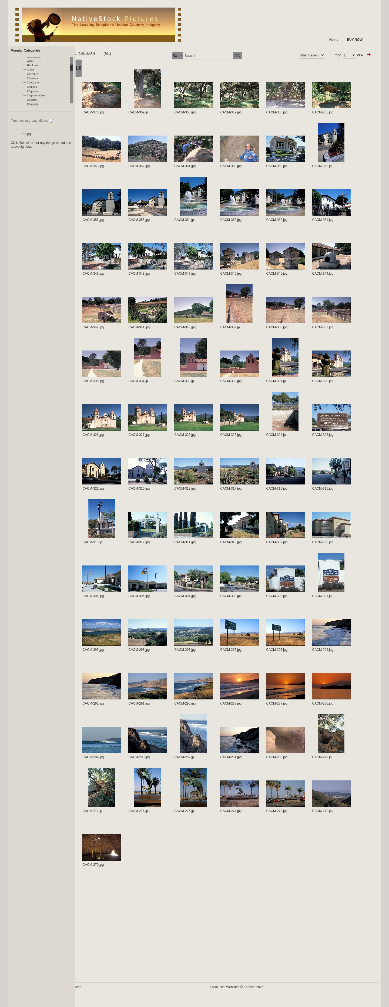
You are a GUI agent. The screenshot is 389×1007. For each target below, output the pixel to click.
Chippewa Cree (36, 95)
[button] (200, 56)
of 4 (353, 55)
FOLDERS (101, 54)
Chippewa (33, 91)
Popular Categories (26, 50)
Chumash (32, 104)
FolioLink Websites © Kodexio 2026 (259, 995)
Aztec (30, 60)
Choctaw (32, 99)
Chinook (32, 86)
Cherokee (32, 73)
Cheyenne (33, 78)
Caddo (31, 69)
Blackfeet (32, 65)
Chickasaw (33, 82)
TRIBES (119, 54)
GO (260, 55)
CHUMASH (139, 54)
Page (330, 55)
